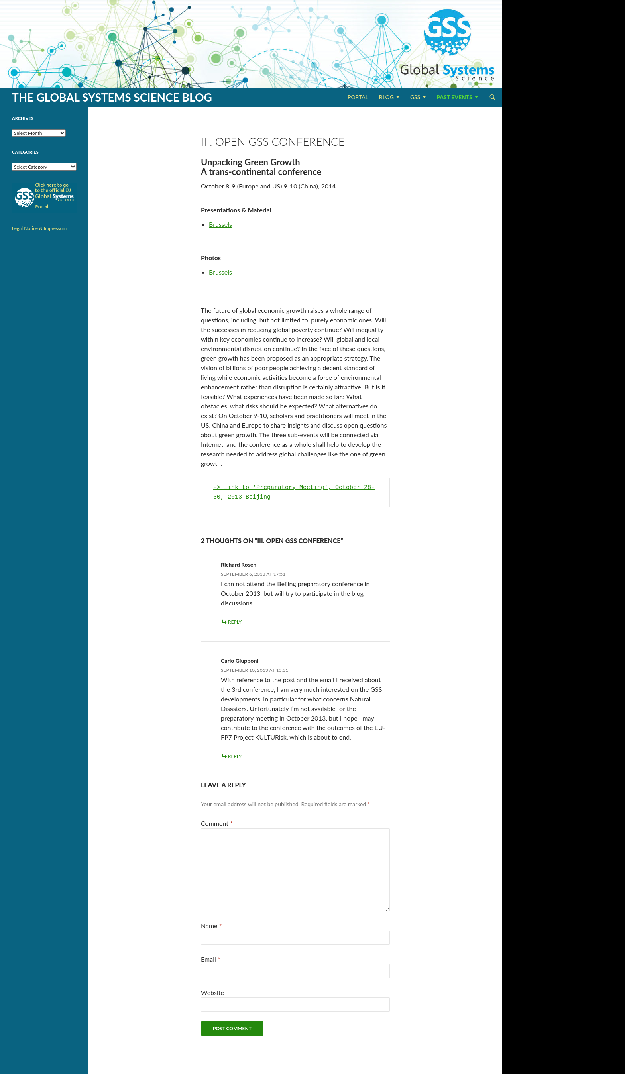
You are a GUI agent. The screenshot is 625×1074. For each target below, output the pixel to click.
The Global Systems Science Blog (112, 97)
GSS (415, 97)
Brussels (220, 224)
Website (212, 992)
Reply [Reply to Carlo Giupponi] (235, 756)
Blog (386, 97)
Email (210, 959)
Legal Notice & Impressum (39, 228)
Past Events (454, 97)
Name (211, 925)
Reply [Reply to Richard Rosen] (235, 622)
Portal (358, 97)
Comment (217, 823)
